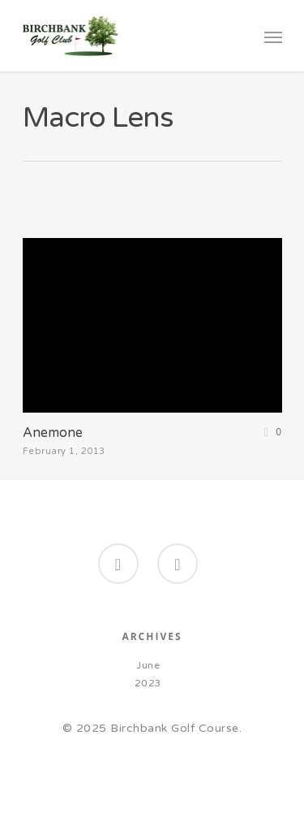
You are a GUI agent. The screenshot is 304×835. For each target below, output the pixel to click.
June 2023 (148, 674)
